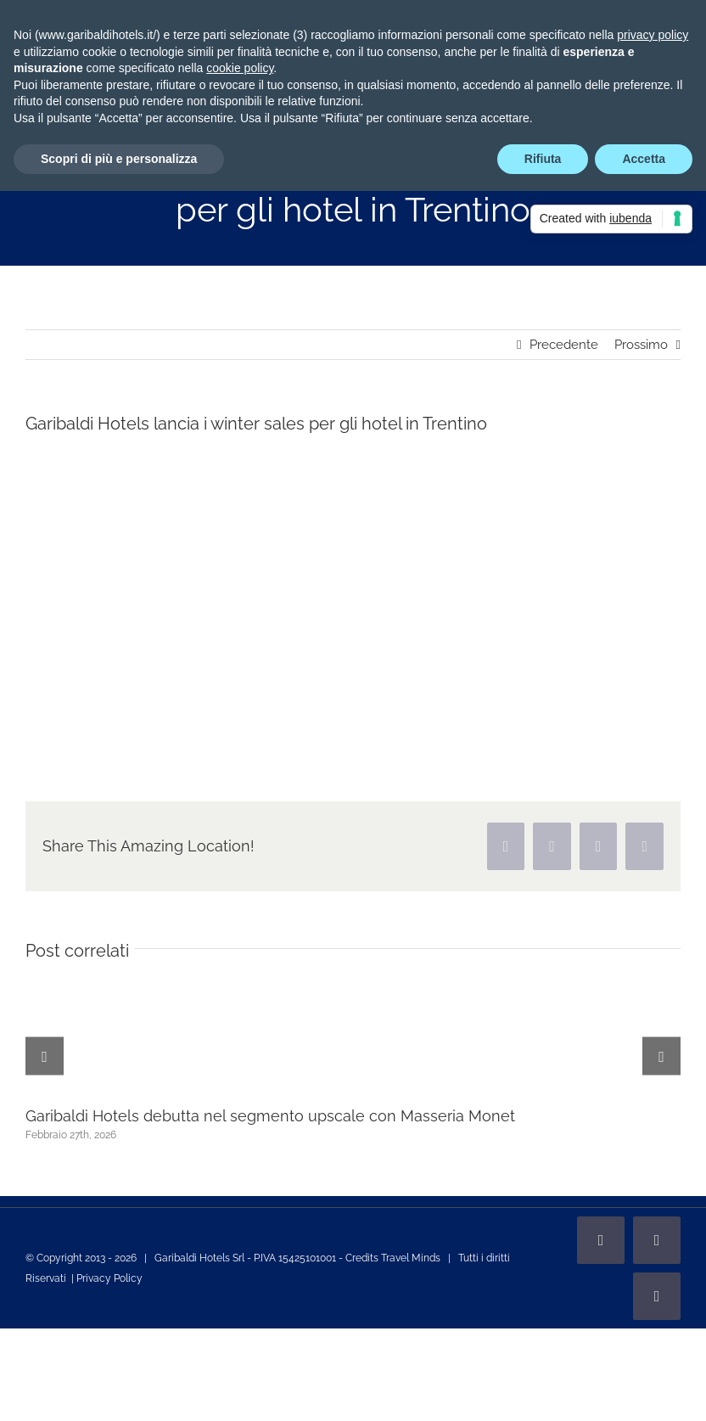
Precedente (564, 344)
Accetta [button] (643, 159)
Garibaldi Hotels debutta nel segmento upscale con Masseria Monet (270, 1116)
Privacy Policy (109, 1278)
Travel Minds (410, 1258)
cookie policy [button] (239, 68)
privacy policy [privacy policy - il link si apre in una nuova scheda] (652, 35)
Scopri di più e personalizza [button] (119, 159)
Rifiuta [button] (543, 159)
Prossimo (641, 344)
